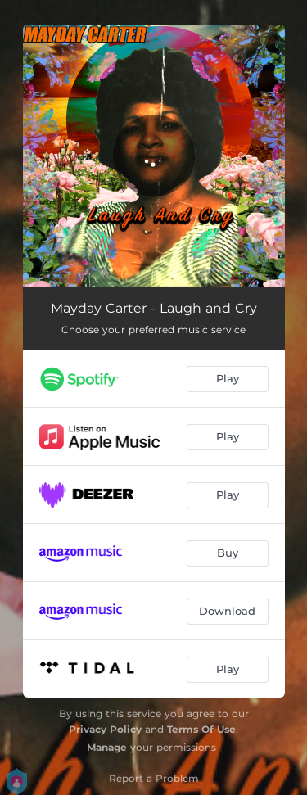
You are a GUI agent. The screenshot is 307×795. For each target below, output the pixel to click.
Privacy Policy (105, 729)
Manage (107, 747)
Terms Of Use (201, 729)
